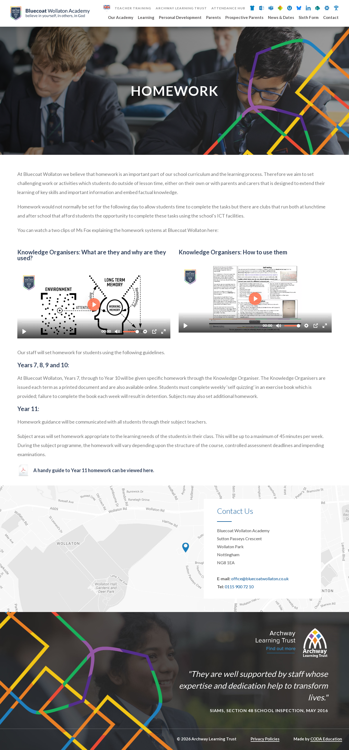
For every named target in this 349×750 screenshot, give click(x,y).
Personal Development (180, 17)
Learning (146, 17)
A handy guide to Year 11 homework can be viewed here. (94, 470)
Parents (213, 17)
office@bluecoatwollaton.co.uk (260, 578)
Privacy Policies (265, 738)
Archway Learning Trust (181, 8)
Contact (331, 17)
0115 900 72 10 (239, 586)
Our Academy (120, 17)
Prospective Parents (244, 17)
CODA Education (326, 738)
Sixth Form (309, 17)
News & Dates (281, 17)
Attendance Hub (228, 8)
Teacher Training (133, 8)
